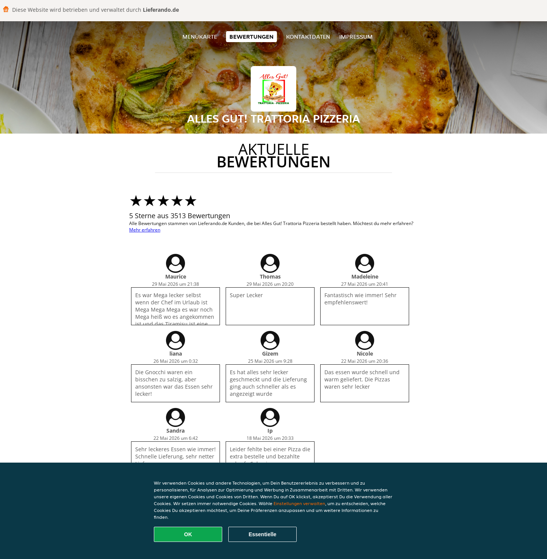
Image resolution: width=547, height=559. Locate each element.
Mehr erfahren (144, 230)
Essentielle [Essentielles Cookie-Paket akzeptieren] (262, 534)
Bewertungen (251, 37)
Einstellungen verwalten (299, 503)
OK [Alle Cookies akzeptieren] (188, 534)
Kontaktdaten (308, 37)
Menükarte (199, 37)
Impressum (356, 37)
